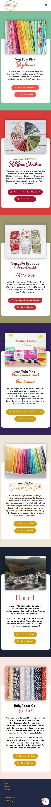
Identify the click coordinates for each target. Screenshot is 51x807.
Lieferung (8, 800)
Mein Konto (9, 797)
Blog (6, 783)
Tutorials (8, 789)
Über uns (8, 786)
